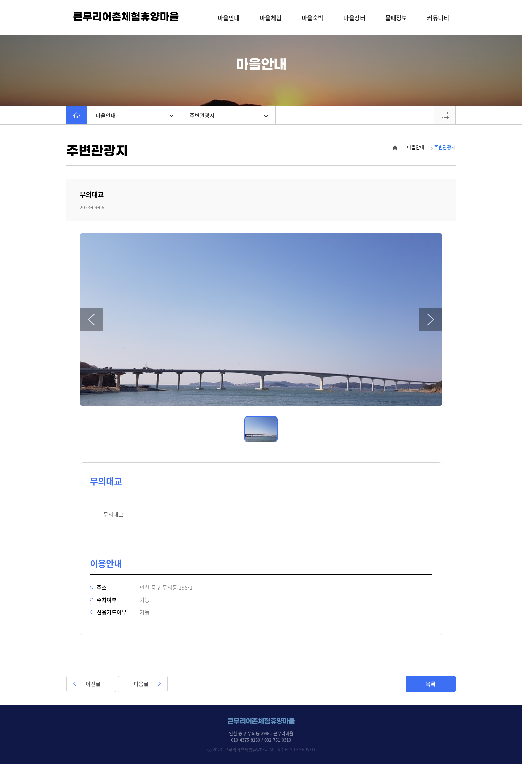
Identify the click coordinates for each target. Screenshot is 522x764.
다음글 (141, 684)
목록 (431, 684)
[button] (91, 319)
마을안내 (135, 115)
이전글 (93, 684)
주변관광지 (229, 115)
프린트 (444, 115)
